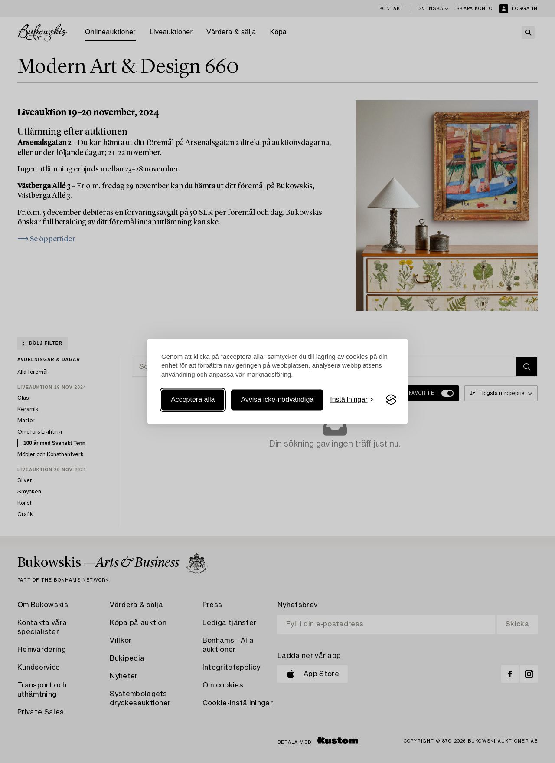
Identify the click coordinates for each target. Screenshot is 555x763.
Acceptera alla (193, 399)
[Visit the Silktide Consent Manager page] (391, 399)
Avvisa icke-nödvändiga (277, 399)
